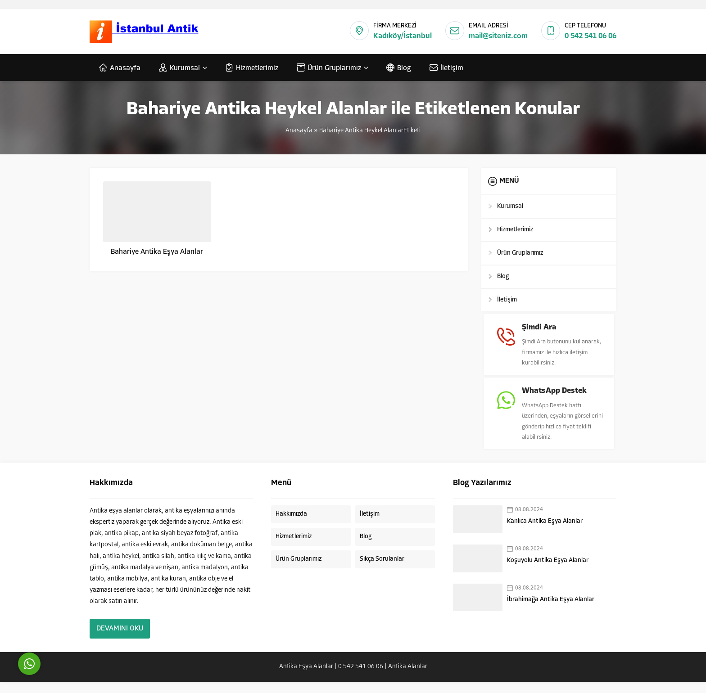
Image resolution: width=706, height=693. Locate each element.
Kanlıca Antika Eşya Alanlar (545, 532)
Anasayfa (298, 130)
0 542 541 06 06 (590, 36)
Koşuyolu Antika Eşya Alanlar (547, 571)
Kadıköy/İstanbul (402, 36)
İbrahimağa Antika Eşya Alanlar (550, 611)
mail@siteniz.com (498, 36)
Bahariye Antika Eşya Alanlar (157, 252)
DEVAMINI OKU (119, 640)
